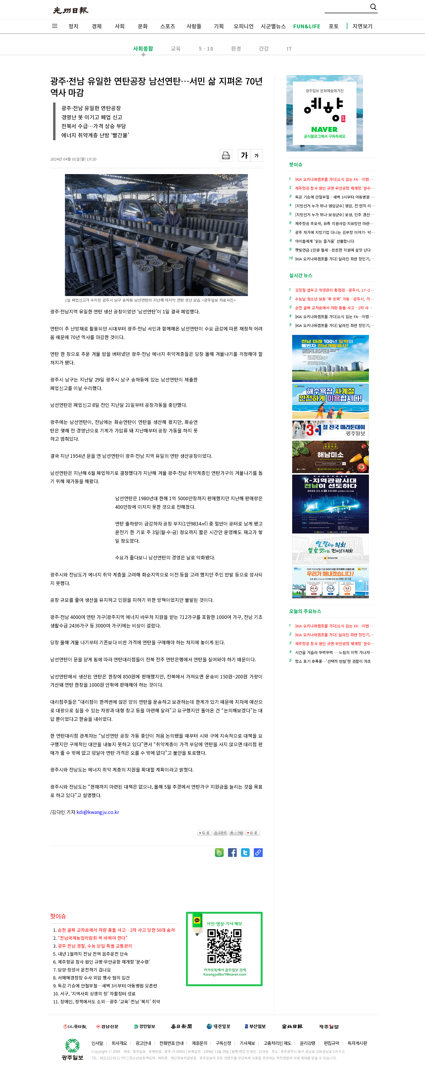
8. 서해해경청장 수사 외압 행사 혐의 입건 (91, 977)
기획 (219, 26)
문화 (143, 26)
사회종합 (143, 48)
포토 (334, 26)
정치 (73, 26)
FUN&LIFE (306, 26)
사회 (120, 26)
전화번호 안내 (171, 1043)
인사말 (97, 1043)
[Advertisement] (233, 407)
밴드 (376, 10)
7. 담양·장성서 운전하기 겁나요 (82, 970)
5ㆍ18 (206, 48)
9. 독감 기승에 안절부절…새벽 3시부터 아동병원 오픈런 (105, 985)
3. (92, 946)
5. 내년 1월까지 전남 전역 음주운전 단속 (90, 954)
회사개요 (119, 1043)
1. (114, 930)
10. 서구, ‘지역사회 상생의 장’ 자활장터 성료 (94, 993)
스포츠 (167, 26)
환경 (236, 48)
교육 (176, 48)
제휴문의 (199, 1043)
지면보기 (363, 26)
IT (289, 48)
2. (90, 938)
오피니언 (244, 26)
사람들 (194, 26)
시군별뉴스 (273, 26)
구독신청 (223, 1043)
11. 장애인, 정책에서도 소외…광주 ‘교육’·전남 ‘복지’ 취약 (106, 1001)
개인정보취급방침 (184, 1057)
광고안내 (143, 1043)
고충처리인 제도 (277, 1043)
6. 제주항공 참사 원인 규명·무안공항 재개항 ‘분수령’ (101, 962)
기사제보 (247, 1043)
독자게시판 (357, 1043)
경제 (97, 26)
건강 (264, 48)
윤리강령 (307, 1043)
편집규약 (331, 1043)
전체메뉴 (54, 25)
